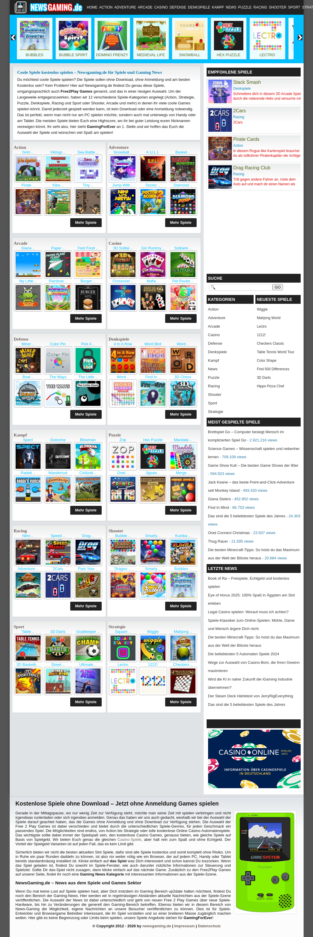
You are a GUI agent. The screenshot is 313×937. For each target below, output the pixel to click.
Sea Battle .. (88, 152)
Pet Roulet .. (182, 281)
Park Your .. (88, 568)
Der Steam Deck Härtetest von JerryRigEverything (250, 696)
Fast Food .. (88, 248)
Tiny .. (88, 185)
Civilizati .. (88, 473)
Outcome (58, 440)
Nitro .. (28, 535)
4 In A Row (123, 344)
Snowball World (189, 57)
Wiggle (153, 631)
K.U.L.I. (152, 152)
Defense (178, 7)
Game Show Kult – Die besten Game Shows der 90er (253, 465)
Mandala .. (183, 440)
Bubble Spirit (73, 55)
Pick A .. (88, 344)
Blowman (88, 440)
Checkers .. (183, 664)
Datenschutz (209, 926)
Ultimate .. (88, 664)
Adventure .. (28, 568)
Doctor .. (152, 185)
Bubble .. (122, 535)
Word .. (183, 344)
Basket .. (182, 152)
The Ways (57, 377)
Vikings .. (58, 152)
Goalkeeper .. (87, 631)
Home (92, 7)
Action (106, 7)
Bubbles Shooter (34, 57)
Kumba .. (182, 535)
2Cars (58, 568)
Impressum (184, 926)
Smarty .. (152, 535)
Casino (161, 7)
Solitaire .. (182, 248)
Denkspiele (199, 7)
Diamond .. (183, 185)
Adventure (125, 7)
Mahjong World (268, 318)
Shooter (277, 7)
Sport (294, 7)
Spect (28, 440)
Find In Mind (218, 507)
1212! (153, 664)
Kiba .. (58, 185)
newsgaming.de (157, 926)
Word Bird (152, 344)
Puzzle (245, 7)
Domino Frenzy (112, 55)
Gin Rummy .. (152, 248)
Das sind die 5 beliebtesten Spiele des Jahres (246, 516)
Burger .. (88, 281)
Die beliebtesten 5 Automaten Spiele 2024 (243, 654)
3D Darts (57, 631)
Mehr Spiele (86, 222)
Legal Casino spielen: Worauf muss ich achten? (248, 612)
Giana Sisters (219, 499)
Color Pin (58, 344)
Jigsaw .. (152, 473)
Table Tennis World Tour (275, 352)
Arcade (145, 7)
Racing (260, 7)
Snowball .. (122, 152)
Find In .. (152, 377)
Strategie (117, 626)
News (231, 7)
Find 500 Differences (273, 369)
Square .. (123, 631)
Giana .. (28, 248)
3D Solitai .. (123, 248)
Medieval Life (151, 55)
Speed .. (58, 535)
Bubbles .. (182, 568)
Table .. (28, 631)
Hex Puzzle (228, 55)
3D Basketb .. (27, 664)
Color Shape (267, 361)
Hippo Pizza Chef (270, 386)
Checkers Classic (270, 343)
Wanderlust (57, 473)
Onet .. (122, 473)
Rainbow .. (58, 281)
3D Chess (182, 377)
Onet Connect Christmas (229, 533)
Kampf (218, 7)
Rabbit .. (28, 473)
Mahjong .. (183, 631)
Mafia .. (153, 281)
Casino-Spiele (129, 839)
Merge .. (183, 473)
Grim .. (28, 152)
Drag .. (87, 535)
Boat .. (28, 377)
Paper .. (58, 248)
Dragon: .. (122, 568)
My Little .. (27, 281)
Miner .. (27, 344)
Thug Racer (218, 541)
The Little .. (87, 377)
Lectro (267, 55)
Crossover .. (123, 281)
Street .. (58, 664)
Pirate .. (28, 185)
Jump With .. (122, 185)
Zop (123, 440)
